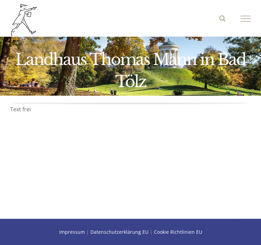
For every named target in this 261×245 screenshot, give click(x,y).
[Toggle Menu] (246, 19)
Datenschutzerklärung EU (119, 232)
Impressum (72, 232)
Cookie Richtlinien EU (178, 232)
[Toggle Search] (222, 18)
